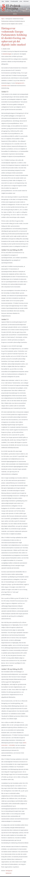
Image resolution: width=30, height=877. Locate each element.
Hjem (2, 18)
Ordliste (7, 1)
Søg (3, 1)
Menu (15, 14)
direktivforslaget (7, 54)
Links (20, 1)
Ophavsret (8, 873)
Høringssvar (9, 870)
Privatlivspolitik (14, 1)
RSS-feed (26, 1)
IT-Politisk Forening (13, 7)
